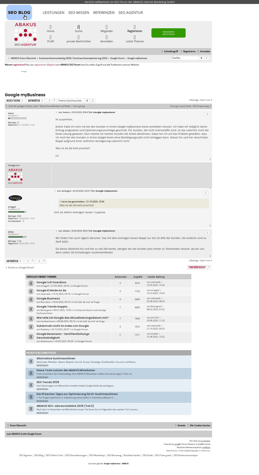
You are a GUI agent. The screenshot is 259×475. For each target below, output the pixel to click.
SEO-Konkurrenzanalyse (186, 455)
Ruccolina (45, 302)
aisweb (154, 333)
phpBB (177, 444)
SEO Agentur (131, 12)
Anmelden (106, 39)
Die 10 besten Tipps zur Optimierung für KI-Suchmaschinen (77, 394)
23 (18, 122)
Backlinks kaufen (132, 455)
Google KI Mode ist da (51, 290)
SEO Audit (148, 455)
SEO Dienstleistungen (76, 455)
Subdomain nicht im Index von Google (63, 326)
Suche (78, 28)
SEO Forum (121, 2)
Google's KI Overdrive (51, 282)
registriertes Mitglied (44, 64)
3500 (19, 216)
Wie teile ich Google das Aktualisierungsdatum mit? (73, 318)
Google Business (48, 298)
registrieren (19, 64)
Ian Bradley (205, 441)
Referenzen (104, 12)
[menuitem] (203, 51)
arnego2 (12, 207)
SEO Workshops (97, 455)
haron (11, 113)
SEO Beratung (114, 455)
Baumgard (46, 310)
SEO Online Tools (54, 455)
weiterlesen (42, 365)
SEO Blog (39, 455)
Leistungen (53, 12)
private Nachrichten (79, 39)
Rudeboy (45, 329)
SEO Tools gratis (163, 455)
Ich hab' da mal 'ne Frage (87, 302)
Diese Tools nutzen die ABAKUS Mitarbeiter (66, 370)
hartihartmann (48, 321)
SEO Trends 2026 (48, 382)
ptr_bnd (154, 317)
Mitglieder (107, 28)
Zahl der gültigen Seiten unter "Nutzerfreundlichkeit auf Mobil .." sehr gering (47, 106)
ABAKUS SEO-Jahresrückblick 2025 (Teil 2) (65, 406)
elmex (11, 232)
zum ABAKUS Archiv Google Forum (24, 433)
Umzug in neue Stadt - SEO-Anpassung (191, 106)
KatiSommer (47, 341)
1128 (19, 241)
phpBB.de (206, 447)
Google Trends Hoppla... (53, 306)
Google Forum (81, 285)
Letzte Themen (135, 39)
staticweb (155, 282)
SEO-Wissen (78, 12)
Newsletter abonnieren (168, 33)
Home (50, 28)
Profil (50, 39)
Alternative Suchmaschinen (56, 358)
